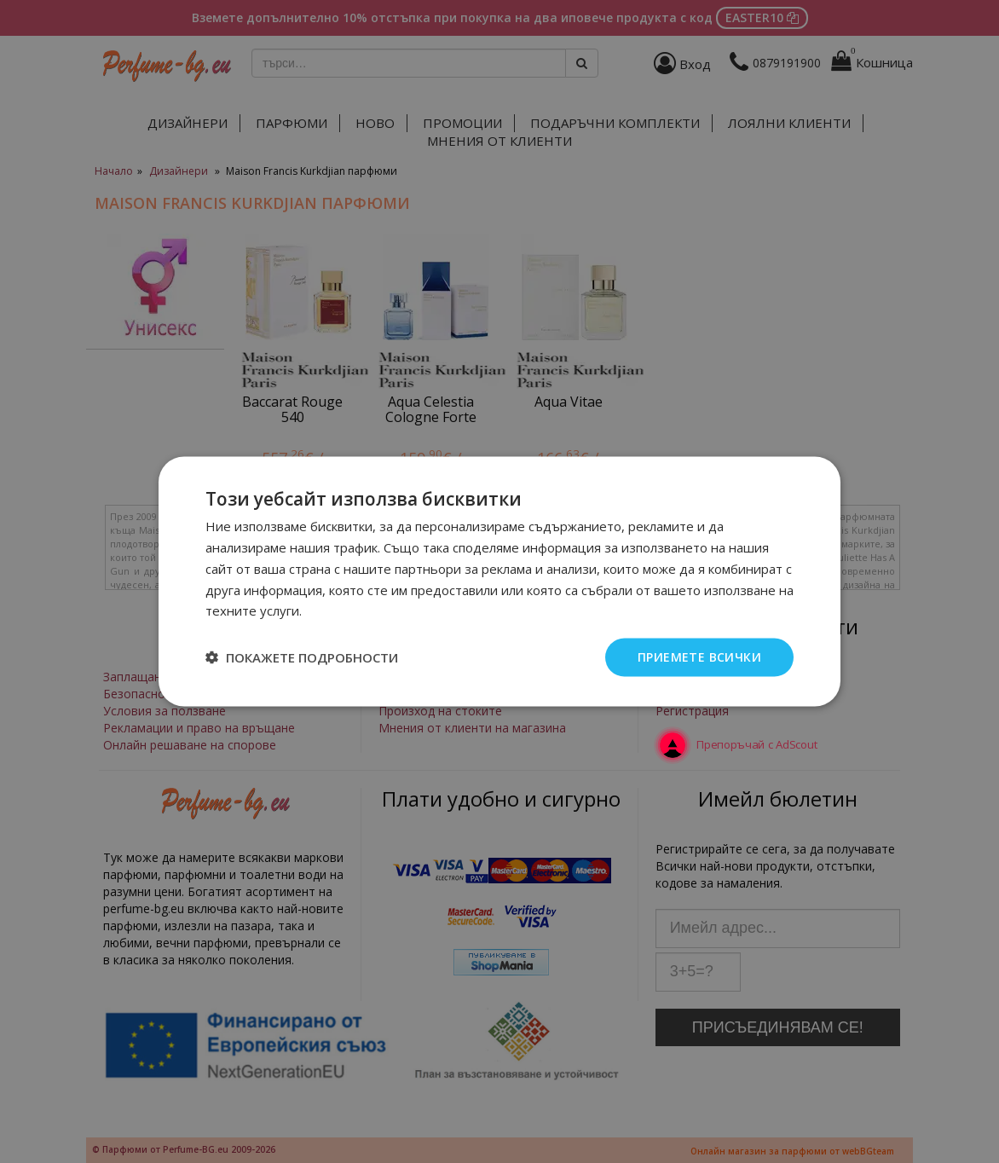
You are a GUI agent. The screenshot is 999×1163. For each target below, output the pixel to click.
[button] (301, 657)
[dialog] (499, 581)
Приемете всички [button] (699, 657)
